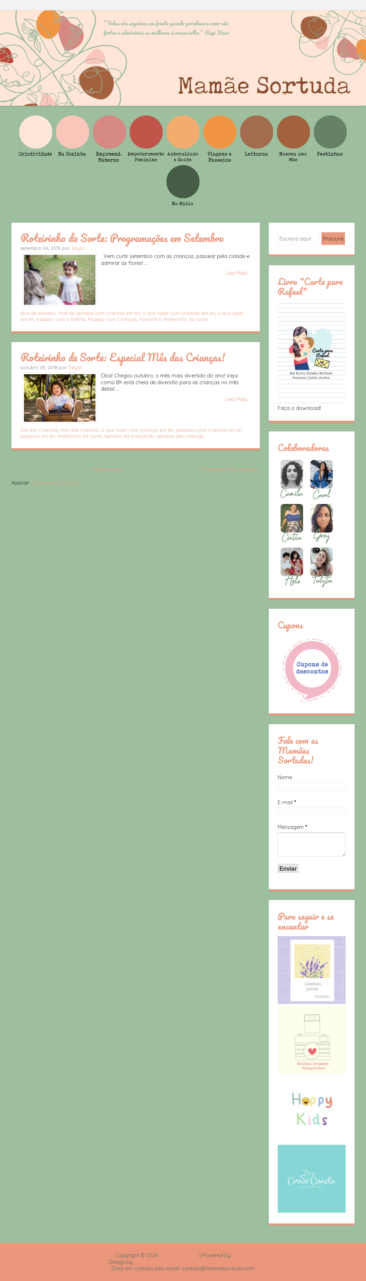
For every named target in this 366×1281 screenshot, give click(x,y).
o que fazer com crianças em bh (179, 313)
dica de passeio (37, 313)
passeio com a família (61, 319)
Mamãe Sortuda (178, 1255)
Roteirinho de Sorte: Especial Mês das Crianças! (122, 357)
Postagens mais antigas (229, 469)
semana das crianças (180, 436)
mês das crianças (79, 430)
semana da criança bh (129, 436)
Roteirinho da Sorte (186, 319)
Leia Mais (236, 273)
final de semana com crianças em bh (99, 313)
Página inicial (107, 469)
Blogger (241, 1255)
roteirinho (150, 319)
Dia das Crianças (39, 430)
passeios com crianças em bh (209, 430)
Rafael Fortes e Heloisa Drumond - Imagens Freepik (195, 1262)
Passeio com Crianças (112, 319)
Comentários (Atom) (55, 483)
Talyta (77, 248)
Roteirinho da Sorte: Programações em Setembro (122, 237)
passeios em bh (37, 436)
